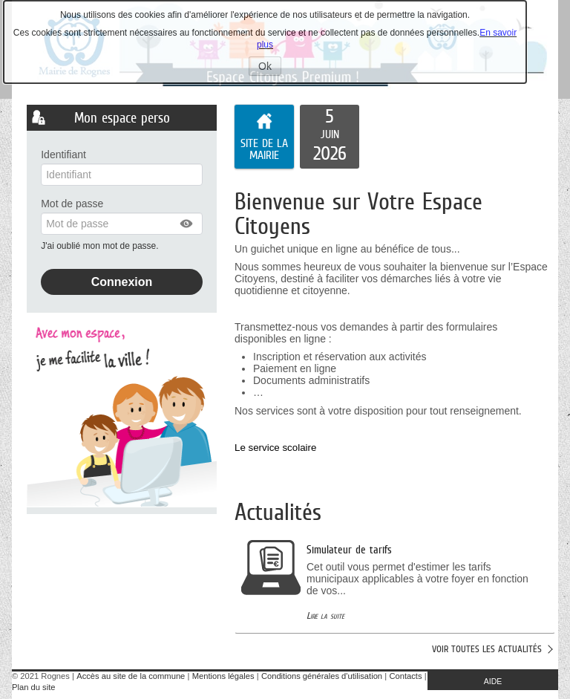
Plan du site (33, 687)
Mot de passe (72, 203)
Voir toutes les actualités (487, 648)
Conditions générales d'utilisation (321, 676)
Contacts (405, 676)
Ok (269, 67)
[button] (187, 223)
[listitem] (329, 137)
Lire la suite (325, 615)
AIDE (493, 681)
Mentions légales (223, 676)
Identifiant (63, 154)
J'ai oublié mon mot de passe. (101, 246)
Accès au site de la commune (130, 676)
